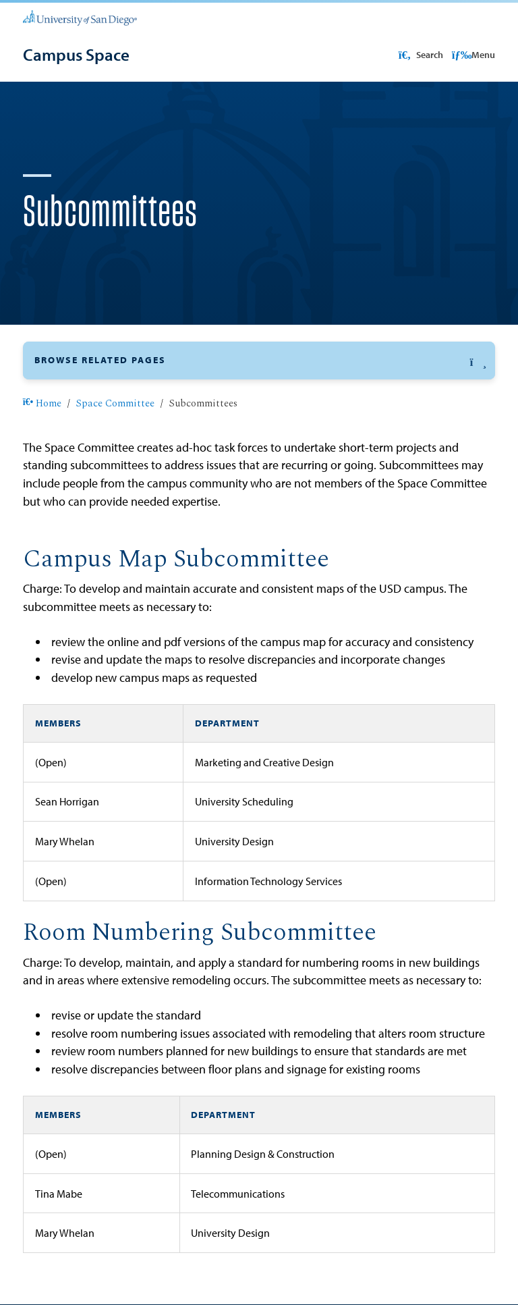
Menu (474, 55)
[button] (259, 360)
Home (42, 404)
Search (419, 55)
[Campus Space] (76, 54)
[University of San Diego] (80, 17)
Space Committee (115, 404)
